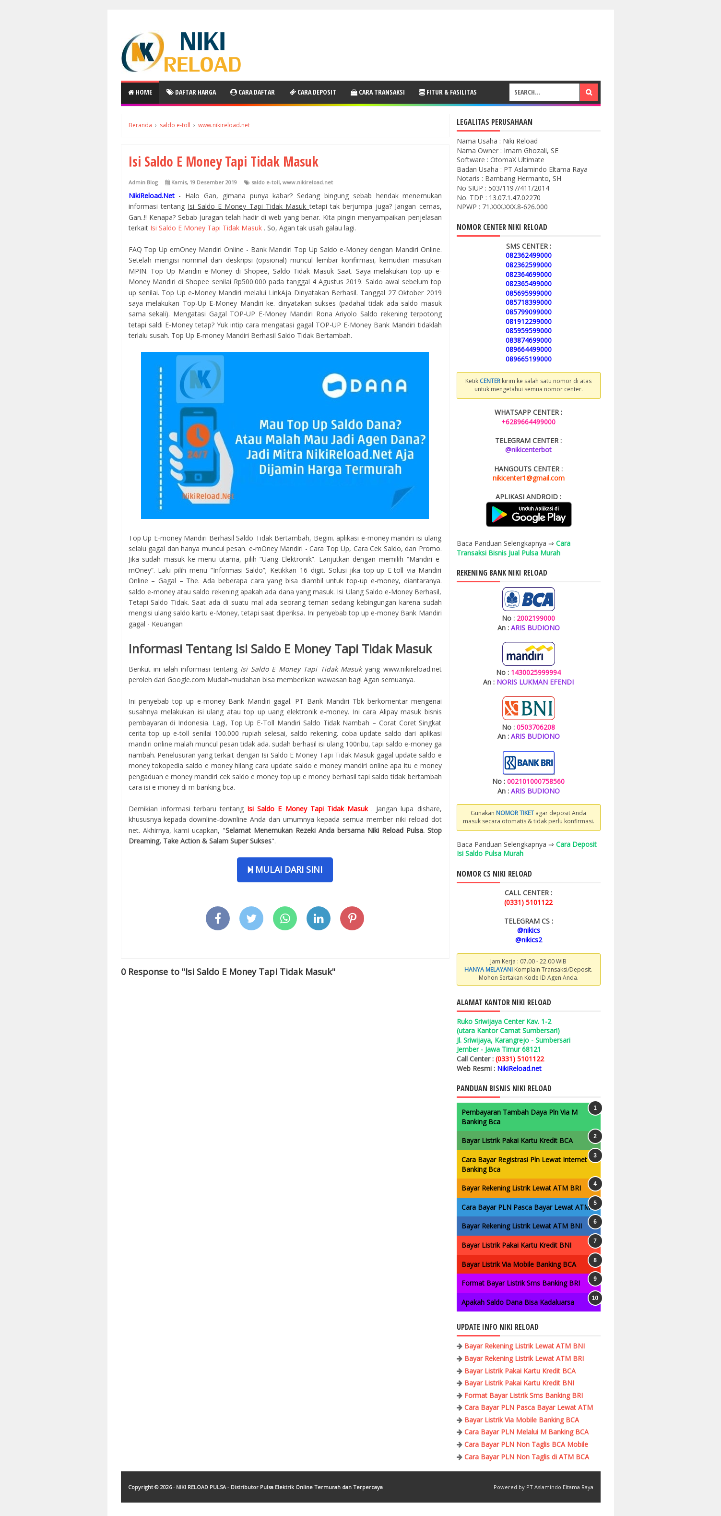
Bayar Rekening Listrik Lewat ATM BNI (521, 1225)
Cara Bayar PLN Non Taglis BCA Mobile (526, 1444)
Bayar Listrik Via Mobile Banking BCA (518, 1264)
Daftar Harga (191, 91)
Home (140, 91)
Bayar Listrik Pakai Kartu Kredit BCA (517, 1140)
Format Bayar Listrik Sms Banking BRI (520, 1282)
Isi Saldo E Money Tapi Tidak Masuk (207, 227)
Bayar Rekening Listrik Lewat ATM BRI (521, 1187)
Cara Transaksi (378, 91)
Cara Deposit (312, 91)
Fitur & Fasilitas (448, 91)
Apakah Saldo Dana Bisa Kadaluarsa (517, 1302)
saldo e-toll (265, 182)
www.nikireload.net (308, 182)
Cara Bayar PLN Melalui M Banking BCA (526, 1431)
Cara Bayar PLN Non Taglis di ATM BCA (526, 1456)
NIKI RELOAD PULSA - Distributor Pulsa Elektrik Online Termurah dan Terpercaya (279, 1487)
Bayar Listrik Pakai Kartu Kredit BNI (516, 1245)
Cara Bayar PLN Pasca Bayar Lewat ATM (525, 1207)
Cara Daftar (252, 91)
